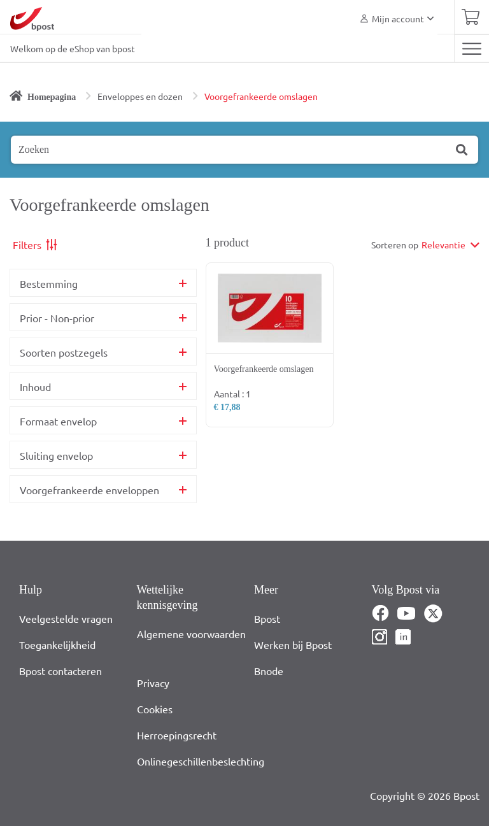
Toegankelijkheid (57, 644)
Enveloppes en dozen (140, 96)
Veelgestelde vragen (66, 618)
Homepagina (51, 97)
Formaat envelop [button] (58, 421)
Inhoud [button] (35, 386)
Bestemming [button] (49, 283)
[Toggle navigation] (471, 48)
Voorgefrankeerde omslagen (261, 96)
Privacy (153, 682)
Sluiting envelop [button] (56, 455)
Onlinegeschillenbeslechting (200, 761)
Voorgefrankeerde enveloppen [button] (89, 490)
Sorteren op (394, 244)
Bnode (268, 670)
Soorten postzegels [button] (64, 352)
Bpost (267, 618)
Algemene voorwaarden (191, 633)
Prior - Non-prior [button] (57, 318)
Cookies (155, 708)
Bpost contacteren (60, 670)
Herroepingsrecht (176, 735)
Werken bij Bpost (293, 644)
